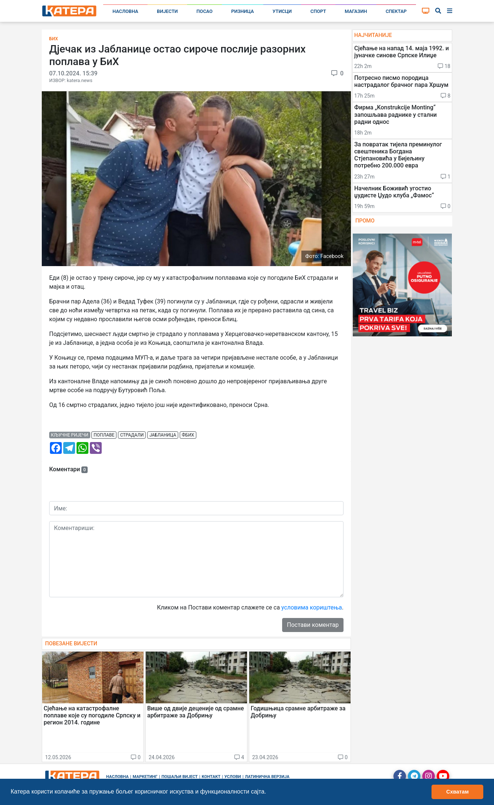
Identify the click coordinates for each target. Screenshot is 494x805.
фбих (188, 435)
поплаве (104, 435)
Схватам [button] (457, 792)
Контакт (211, 776)
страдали (132, 435)
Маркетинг (145, 776)
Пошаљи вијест (180, 776)
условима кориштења (311, 607)
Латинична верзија (267, 776)
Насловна (125, 11)
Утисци (282, 11)
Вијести (167, 11)
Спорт (318, 11)
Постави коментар (313, 624)
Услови (232, 776)
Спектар (396, 11)
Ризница (242, 11)
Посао (204, 11)
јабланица (162, 435)
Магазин (356, 11)
